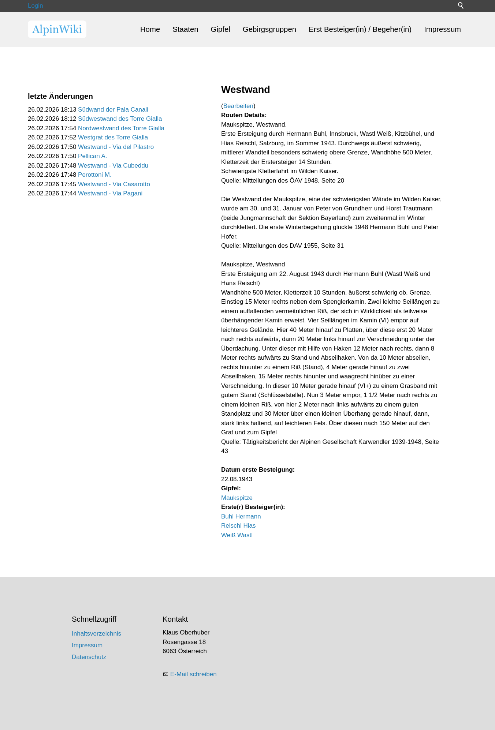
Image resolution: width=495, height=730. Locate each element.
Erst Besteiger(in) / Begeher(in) (360, 29)
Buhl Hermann (241, 516)
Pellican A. (92, 156)
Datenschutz (89, 657)
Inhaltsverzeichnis (96, 633)
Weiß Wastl (237, 535)
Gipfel (220, 29)
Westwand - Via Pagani (110, 193)
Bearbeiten (238, 105)
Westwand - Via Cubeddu (113, 165)
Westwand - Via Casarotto (114, 184)
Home (150, 29)
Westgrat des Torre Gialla (113, 137)
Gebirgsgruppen (269, 29)
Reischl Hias (238, 525)
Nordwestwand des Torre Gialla (121, 128)
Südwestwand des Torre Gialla (120, 118)
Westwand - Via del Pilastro (116, 146)
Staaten (185, 29)
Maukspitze (237, 497)
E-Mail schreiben (193, 674)
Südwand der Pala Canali (113, 109)
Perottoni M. (95, 174)
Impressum (442, 29)
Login (35, 5)
